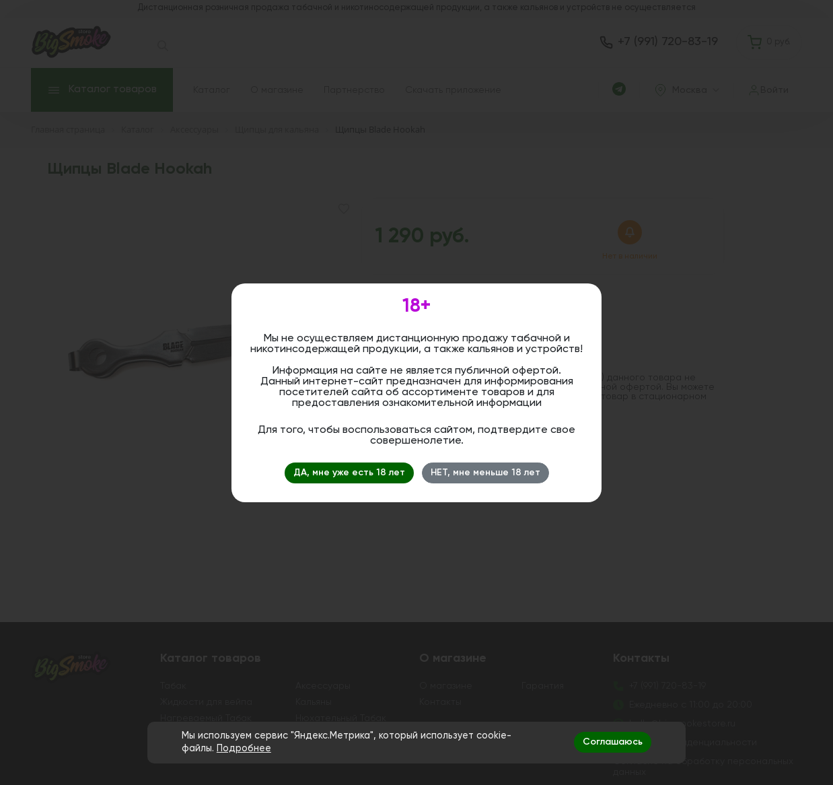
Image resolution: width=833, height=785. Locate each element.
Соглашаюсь (613, 742)
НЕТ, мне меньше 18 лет (485, 472)
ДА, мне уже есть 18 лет (349, 472)
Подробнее (244, 748)
